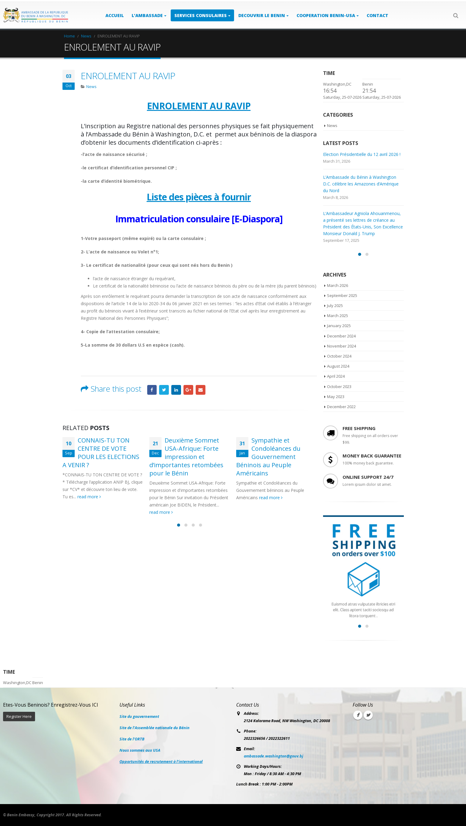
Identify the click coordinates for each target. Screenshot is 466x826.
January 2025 (339, 325)
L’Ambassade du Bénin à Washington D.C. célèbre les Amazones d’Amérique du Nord (361, 183)
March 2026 (337, 285)
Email (200, 390)
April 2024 (336, 376)
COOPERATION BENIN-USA (326, 15)
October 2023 (339, 386)
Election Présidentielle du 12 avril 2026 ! (361, 154)
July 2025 (335, 305)
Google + (188, 390)
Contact (377, 15)
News (91, 86)
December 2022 (341, 406)
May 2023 (335, 396)
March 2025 (337, 315)
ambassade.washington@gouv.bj (273, 756)
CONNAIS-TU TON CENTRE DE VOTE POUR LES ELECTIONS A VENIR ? (100, 452)
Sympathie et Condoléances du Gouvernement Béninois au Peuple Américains (268, 456)
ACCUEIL (114, 15)
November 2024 (341, 346)
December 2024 (341, 336)
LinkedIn (176, 390)
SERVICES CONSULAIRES (200, 15)
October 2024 (339, 356)
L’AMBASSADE (147, 15)
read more (89, 496)
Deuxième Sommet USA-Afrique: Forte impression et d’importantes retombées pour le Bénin (186, 456)
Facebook (152, 390)
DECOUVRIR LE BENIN (261, 15)
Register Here (19, 716)
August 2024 (338, 366)
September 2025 (342, 295)
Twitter (164, 390)
